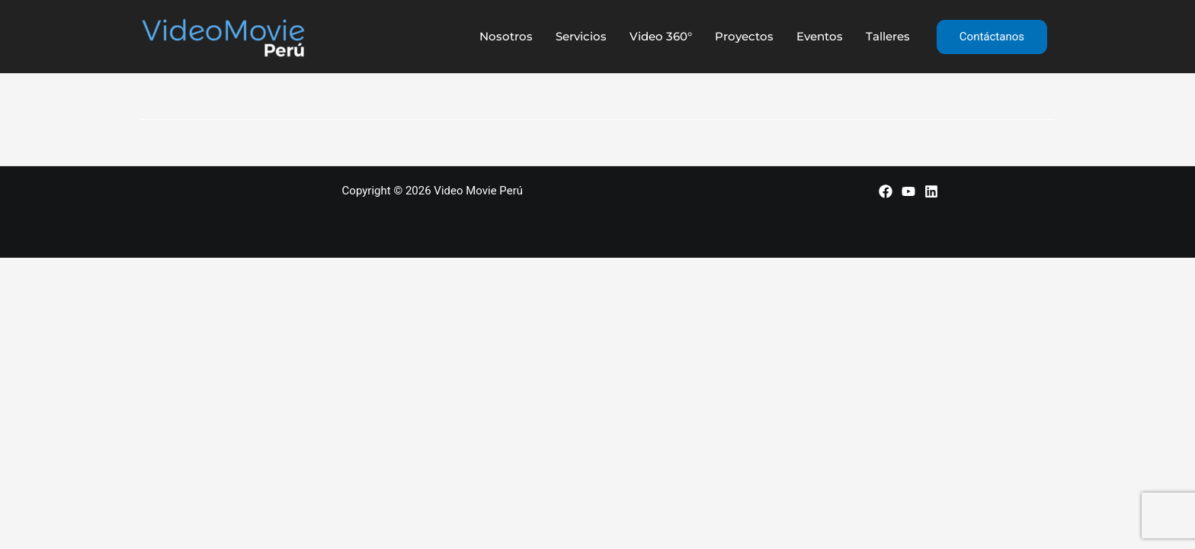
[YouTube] (908, 191)
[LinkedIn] (931, 191)
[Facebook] (885, 191)
